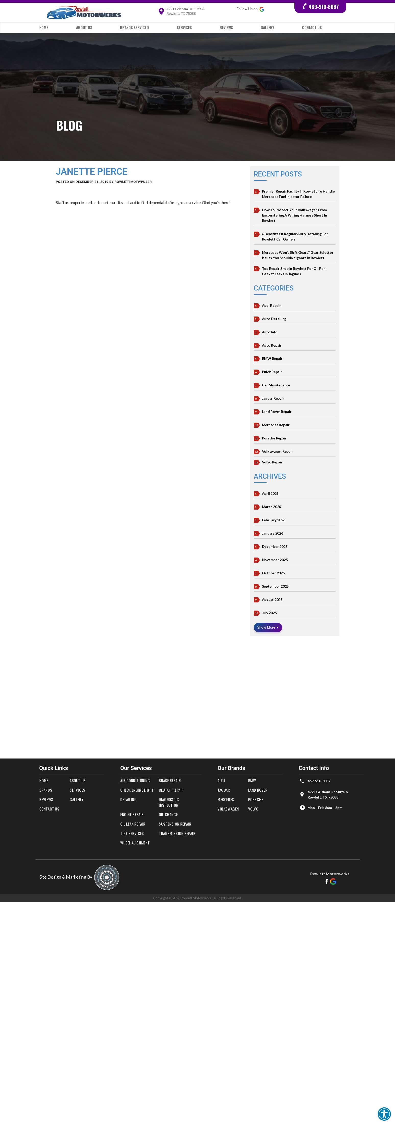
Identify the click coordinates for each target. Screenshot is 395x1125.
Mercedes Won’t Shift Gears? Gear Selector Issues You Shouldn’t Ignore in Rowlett (297, 255)
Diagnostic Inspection (169, 802)
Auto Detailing (274, 319)
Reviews (226, 27)
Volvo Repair (272, 462)
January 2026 (272, 533)
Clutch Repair (171, 790)
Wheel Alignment (135, 842)
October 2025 (273, 573)
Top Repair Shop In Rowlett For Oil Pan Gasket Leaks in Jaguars (294, 271)
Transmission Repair (177, 833)
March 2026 (271, 506)
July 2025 (269, 613)
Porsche (255, 799)
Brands (45, 790)
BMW (252, 780)
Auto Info (270, 332)
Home (43, 27)
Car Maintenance (276, 385)
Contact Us (312, 27)
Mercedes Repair (276, 425)
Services (184, 27)
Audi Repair (271, 305)
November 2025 (275, 560)
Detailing (128, 799)
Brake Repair (170, 780)
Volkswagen (228, 809)
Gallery (267, 27)
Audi (221, 780)
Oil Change (168, 814)
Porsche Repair (274, 438)
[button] (384, 1114)
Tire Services (132, 833)
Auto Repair (272, 345)
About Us (84, 27)
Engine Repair (132, 814)
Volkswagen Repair (277, 451)
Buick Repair (272, 372)
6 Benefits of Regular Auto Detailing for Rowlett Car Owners (295, 236)
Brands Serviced (134, 27)
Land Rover (258, 790)
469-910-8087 (320, 6)
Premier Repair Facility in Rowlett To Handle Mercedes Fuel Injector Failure (298, 194)
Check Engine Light (137, 790)
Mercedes (226, 799)
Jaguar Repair (273, 398)
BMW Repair (272, 358)
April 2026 (270, 493)
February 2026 (273, 520)
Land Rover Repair (277, 411)
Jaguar (224, 790)
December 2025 (275, 546)
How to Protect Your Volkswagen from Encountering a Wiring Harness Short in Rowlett (294, 215)
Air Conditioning (135, 780)
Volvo (253, 809)
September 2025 (275, 586)
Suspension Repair (175, 824)
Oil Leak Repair (133, 824)
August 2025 (272, 599)
